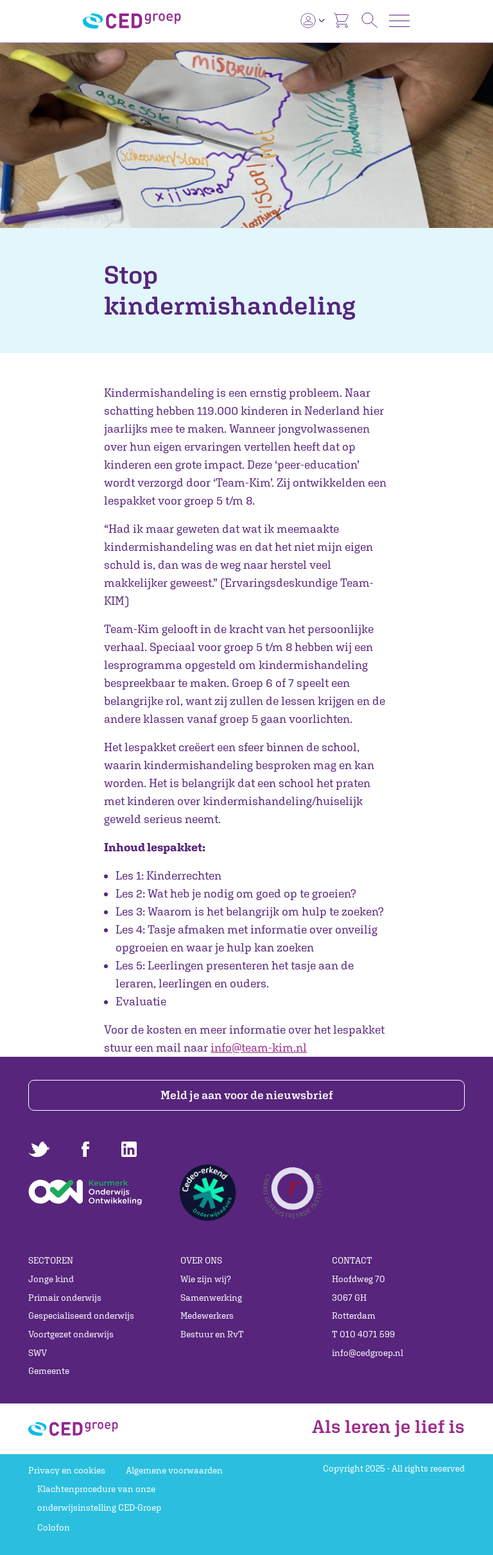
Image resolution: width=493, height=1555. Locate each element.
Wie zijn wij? (205, 1279)
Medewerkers (207, 1315)
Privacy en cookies (66, 1470)
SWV (37, 1353)
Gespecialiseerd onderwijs (81, 1315)
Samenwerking (211, 1297)
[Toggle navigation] (399, 21)
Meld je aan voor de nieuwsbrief (246, 1095)
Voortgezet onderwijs (71, 1334)
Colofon (53, 1527)
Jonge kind (51, 1279)
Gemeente (48, 1371)
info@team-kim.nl (259, 1047)
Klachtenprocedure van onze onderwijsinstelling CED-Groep (99, 1498)
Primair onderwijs (64, 1297)
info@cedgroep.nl (367, 1353)
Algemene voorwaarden (174, 1470)
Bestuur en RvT (212, 1334)
